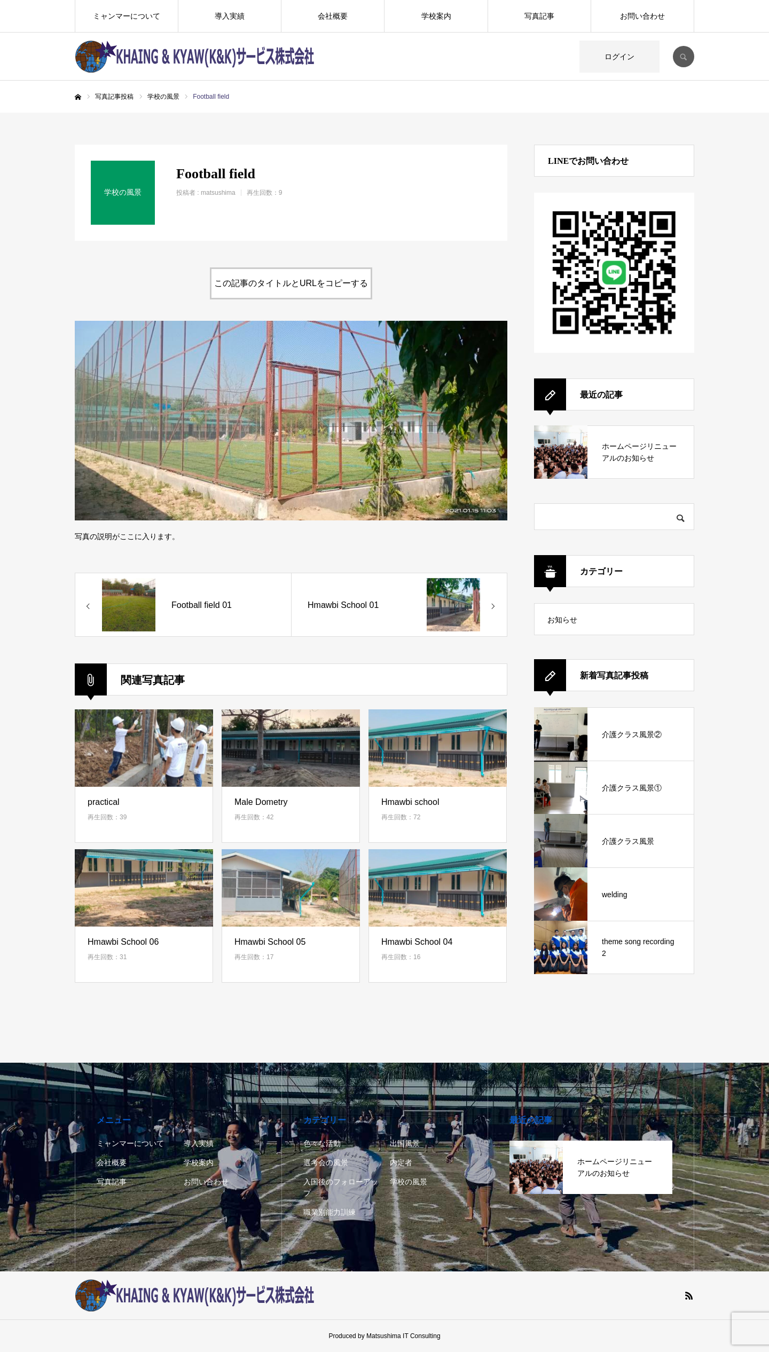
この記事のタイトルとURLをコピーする (291, 283)
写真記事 (539, 16)
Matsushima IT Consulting (403, 1336)
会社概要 (333, 16)
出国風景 (405, 1143)
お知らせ (562, 619)
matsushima (218, 192)
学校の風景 (408, 1181)
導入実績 (230, 16)
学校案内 (436, 16)
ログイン (619, 56)
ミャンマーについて (126, 16)
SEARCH (683, 56)
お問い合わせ (642, 16)
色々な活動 (322, 1143)
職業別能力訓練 (329, 1212)
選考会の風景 (325, 1162)
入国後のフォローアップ (340, 1187)
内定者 (401, 1162)
